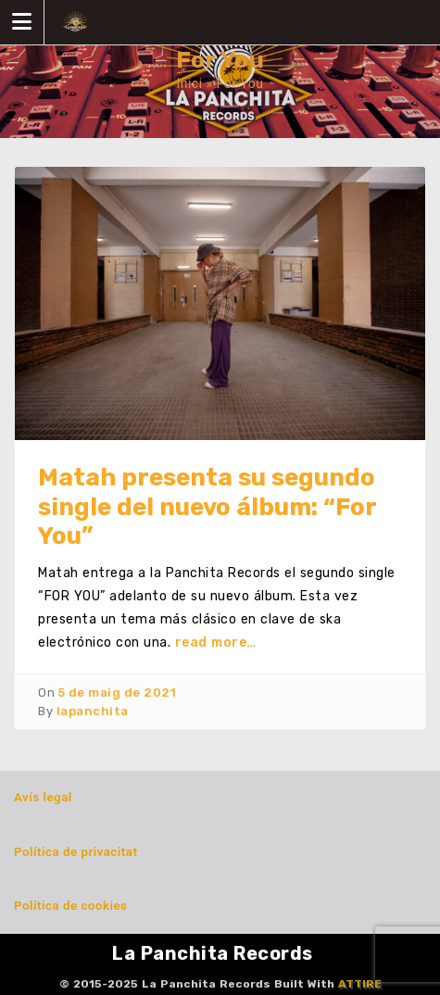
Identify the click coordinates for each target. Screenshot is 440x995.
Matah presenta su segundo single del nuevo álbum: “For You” (207, 506)
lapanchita (93, 711)
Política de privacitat (75, 852)
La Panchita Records (212, 953)
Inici (189, 83)
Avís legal (43, 797)
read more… (216, 642)
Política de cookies (70, 906)
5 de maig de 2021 (117, 692)
